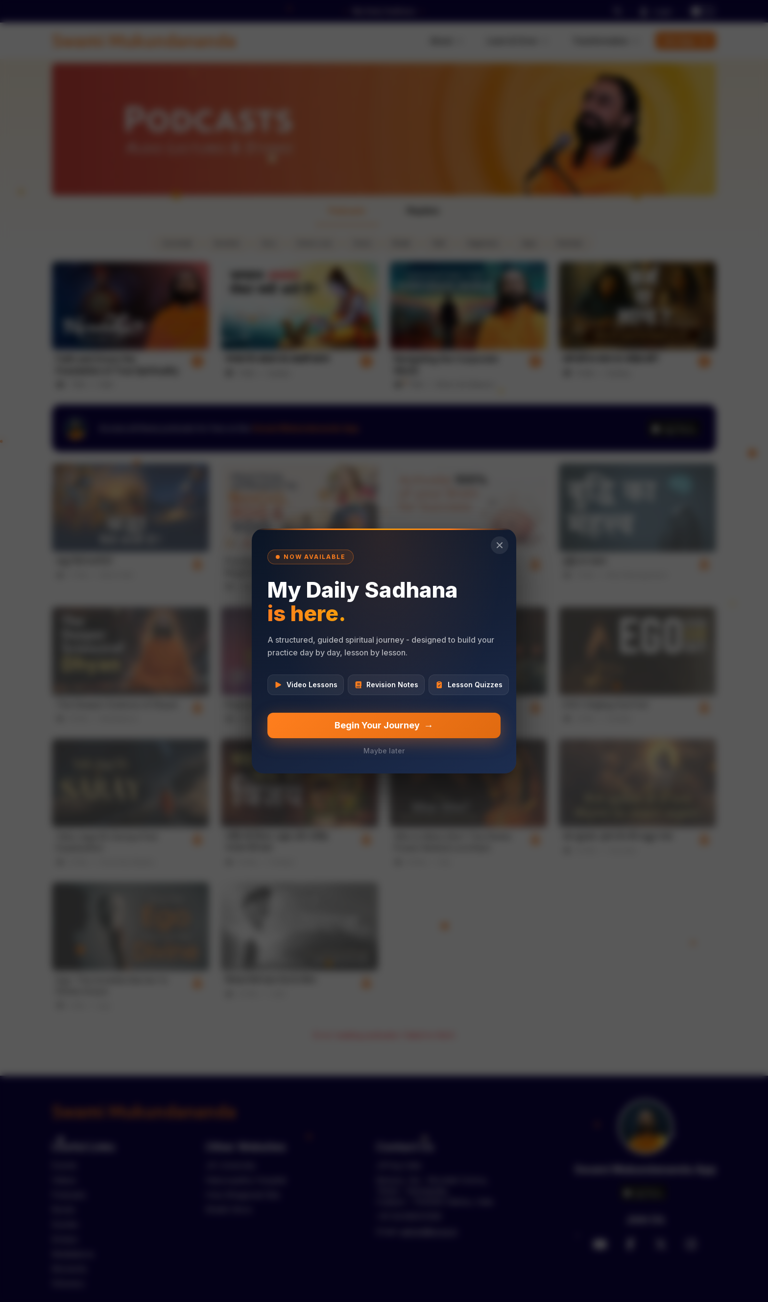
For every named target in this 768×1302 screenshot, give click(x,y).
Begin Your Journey (384, 725)
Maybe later (384, 751)
